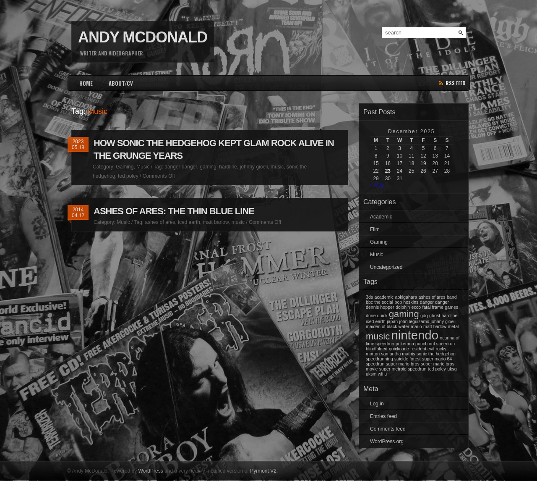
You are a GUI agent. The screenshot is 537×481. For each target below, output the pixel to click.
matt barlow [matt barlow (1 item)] (434, 326)
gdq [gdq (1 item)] (424, 315)
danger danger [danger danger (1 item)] (434, 302)
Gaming (124, 167)
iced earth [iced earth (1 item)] (376, 321)
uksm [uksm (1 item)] (371, 373)
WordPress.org (387, 441)
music (277, 167)
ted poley (128, 176)
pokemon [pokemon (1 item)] (405, 343)
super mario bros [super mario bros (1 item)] (403, 363)
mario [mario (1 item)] (416, 326)
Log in (377, 404)
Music (142, 167)
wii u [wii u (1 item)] (382, 373)
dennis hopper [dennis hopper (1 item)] (380, 307)
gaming (208, 167)
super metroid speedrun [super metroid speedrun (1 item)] (403, 368)
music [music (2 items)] (378, 336)
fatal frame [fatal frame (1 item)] (432, 307)
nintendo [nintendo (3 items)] (414, 335)
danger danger (180, 167)
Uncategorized (386, 267)
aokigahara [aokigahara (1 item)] (406, 297)
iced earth (189, 222)
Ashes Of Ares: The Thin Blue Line (174, 211)
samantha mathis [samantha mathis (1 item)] (398, 353)
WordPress (150, 471)
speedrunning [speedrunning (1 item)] (379, 358)
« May (377, 185)
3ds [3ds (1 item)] (369, 297)
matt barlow (216, 222)
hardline (228, 167)
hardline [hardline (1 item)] (449, 315)
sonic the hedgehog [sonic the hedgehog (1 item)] (436, 353)
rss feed (456, 83)
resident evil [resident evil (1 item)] (422, 348)
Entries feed (383, 416)
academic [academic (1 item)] (384, 297)
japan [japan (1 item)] (392, 321)
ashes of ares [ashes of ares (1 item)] (432, 297)
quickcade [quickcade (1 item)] (399, 348)
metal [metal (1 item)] (453, 326)
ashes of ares (160, 222)
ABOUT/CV (121, 83)
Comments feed (388, 429)
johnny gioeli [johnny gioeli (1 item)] (443, 321)
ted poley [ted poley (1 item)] (437, 368)
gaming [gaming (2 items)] (404, 314)
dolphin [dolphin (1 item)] (403, 307)
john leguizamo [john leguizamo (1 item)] (414, 321)
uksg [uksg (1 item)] (452, 368)
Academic (381, 217)
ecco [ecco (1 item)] (416, 307)
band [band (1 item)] (452, 297)
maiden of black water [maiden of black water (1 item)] (387, 326)
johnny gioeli (254, 167)
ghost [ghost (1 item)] (434, 315)
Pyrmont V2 (263, 471)
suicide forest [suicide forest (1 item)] (407, 358)
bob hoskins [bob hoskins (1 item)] (407, 302)
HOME (86, 83)
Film (375, 229)
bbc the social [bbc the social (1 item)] (379, 302)
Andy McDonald (142, 37)
